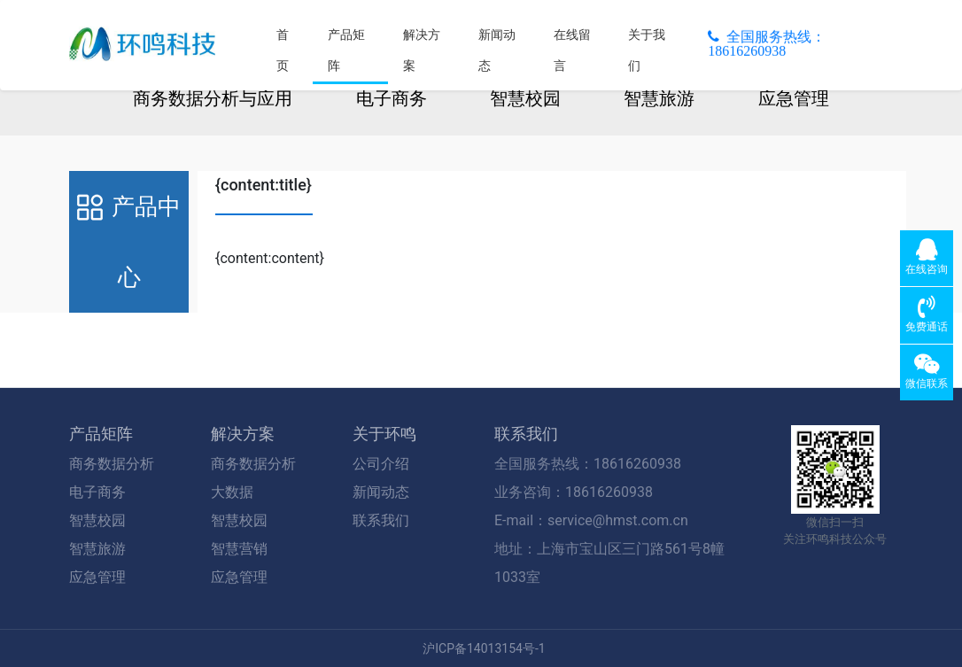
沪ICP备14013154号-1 (484, 648)
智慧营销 (239, 548)
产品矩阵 (346, 50)
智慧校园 (525, 98)
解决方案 (421, 50)
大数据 (232, 492)
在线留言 (572, 50)
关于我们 (646, 50)
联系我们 (381, 520)
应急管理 (793, 98)
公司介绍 (381, 463)
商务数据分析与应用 (212, 98)
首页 (282, 50)
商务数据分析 (111, 463)
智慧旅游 (659, 98)
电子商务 (391, 98)
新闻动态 (497, 50)
